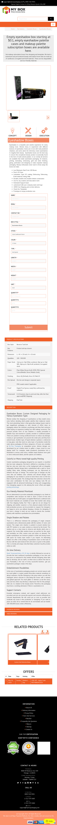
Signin (17, 4)
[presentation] (23, 318)
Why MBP (42, 4)
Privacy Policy (29, 713)
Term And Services (29, 716)
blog (28, 4)
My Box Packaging (15, 446)
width (13, 266)
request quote (35, 4)
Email (13, 204)
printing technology (13, 487)
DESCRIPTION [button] (11, 407)
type (13, 249)
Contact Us (23, 4)
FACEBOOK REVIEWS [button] (13, 609)
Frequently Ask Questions (29, 721)
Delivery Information (29, 710)
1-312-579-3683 (29, 799)
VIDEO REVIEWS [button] (12, 614)
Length (14, 258)
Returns (29, 724)
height (14, 275)
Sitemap (29, 727)
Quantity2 (15, 307)
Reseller (29, 718)
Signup (13, 4)
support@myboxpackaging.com (13, 2)
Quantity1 (15, 300)
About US (29, 708)
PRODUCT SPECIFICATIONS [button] (15, 339)
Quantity (14, 293)
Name (13, 195)
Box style (15, 222)
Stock (14, 231)
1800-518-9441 (29, 2)
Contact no (16, 213)
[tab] (28, 339)
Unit (13, 284)
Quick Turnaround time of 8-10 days (18, 553)
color (14, 240)
